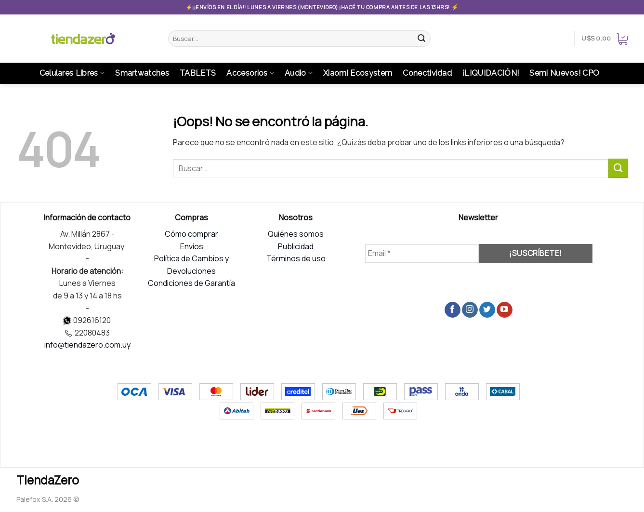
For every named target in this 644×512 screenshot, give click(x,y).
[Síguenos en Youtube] (505, 310)
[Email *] (422, 253)
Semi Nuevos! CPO (564, 73)
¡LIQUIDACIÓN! (490, 73)
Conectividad (427, 73)
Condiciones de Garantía (191, 283)
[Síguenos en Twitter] (487, 310)
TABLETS (198, 73)
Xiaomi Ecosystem (357, 73)
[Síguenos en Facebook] (452, 310)
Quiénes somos (296, 234)
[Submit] (422, 38)
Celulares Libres (72, 73)
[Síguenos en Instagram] (470, 310)
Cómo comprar (191, 234)
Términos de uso (296, 258)
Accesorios (250, 73)
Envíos (191, 246)
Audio (299, 73)
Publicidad (296, 246)
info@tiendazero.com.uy (87, 344)
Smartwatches (142, 73)
